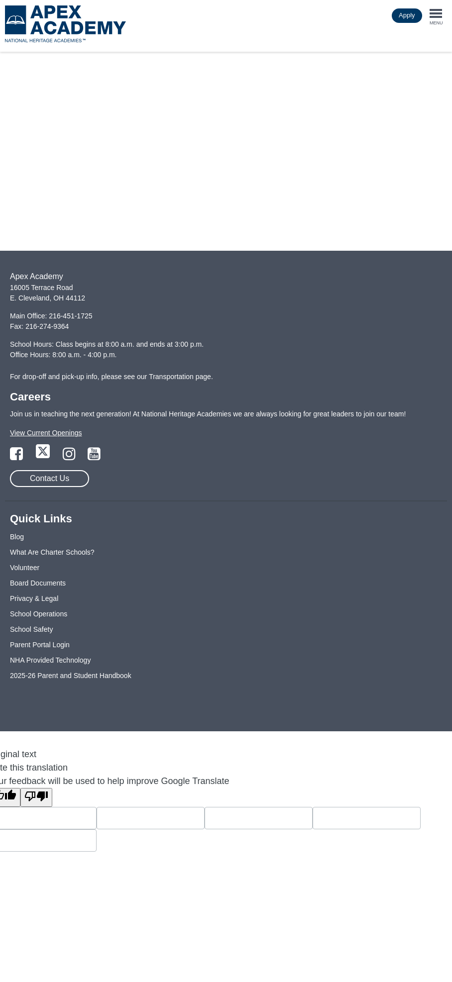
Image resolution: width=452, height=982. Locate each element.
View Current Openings (46, 433)
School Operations (38, 614)
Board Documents (38, 583)
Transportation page (180, 377)
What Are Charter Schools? (52, 552)
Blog (17, 537)
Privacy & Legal (34, 598)
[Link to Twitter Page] (44, 457)
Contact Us (49, 478)
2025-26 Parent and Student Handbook (70, 676)
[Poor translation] (36, 797)
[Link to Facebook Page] (17, 457)
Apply (407, 15)
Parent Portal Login (40, 645)
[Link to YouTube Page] (94, 457)
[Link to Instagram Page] (70, 457)
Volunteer (24, 568)
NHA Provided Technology (50, 660)
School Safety (31, 629)
